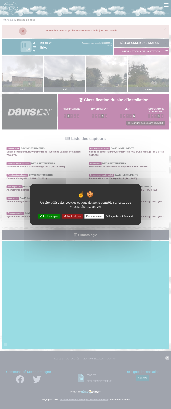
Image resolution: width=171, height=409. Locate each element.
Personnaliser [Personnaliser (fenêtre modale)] (94, 216)
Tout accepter (49, 216)
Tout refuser (72, 216)
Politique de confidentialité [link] (119, 216)
